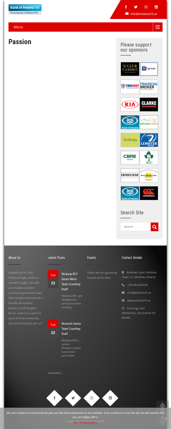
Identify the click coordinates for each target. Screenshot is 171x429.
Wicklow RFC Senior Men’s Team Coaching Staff (71, 281)
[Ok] (166, 418)
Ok (75, 422)
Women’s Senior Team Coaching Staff (71, 329)
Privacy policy (88, 422)
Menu (18, 27)
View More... (55, 373)
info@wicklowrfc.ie (144, 14)
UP (162, 406)
